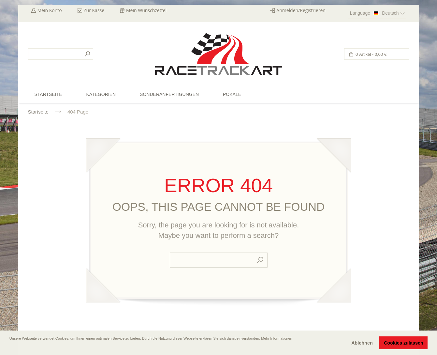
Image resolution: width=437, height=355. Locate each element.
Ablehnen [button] (362, 343)
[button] (10, 347)
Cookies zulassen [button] (403, 343)
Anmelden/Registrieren (301, 10)
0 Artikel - (371, 54)
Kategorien (101, 94)
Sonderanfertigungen (169, 94)
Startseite (38, 112)
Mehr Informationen (276, 338)
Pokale (232, 94)
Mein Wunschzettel (146, 10)
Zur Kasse (94, 10)
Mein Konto (49, 10)
